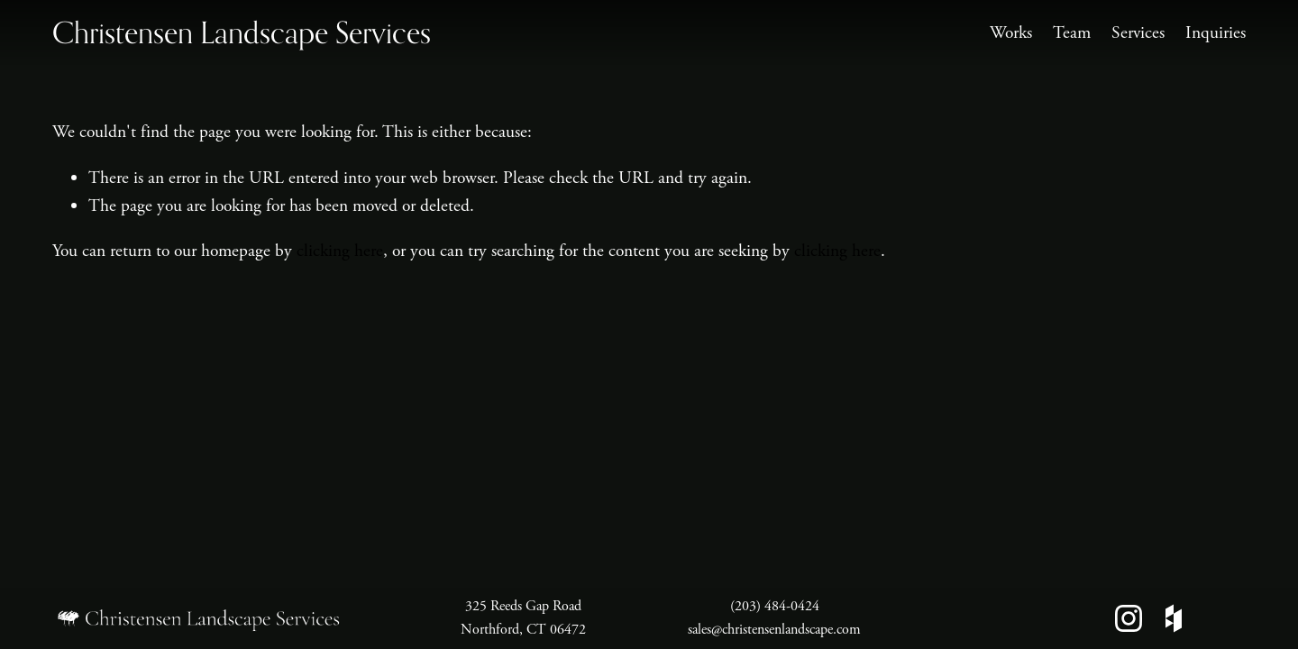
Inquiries (1215, 33)
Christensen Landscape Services (241, 32)
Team (1072, 33)
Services (1138, 33)
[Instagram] (1128, 618)
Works (1011, 33)
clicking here (340, 251)
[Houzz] (1173, 618)
